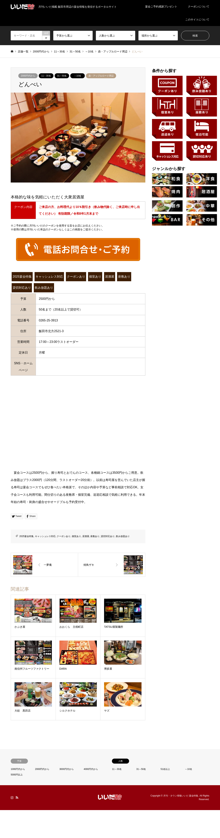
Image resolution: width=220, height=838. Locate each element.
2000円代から (28, 75)
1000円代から (18, 769)
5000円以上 (17, 774)
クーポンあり (76, 276)
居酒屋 (109, 276)
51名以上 (165, 769)
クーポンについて (198, 6)
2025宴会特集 (22, 276)
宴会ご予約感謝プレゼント (161, 6)
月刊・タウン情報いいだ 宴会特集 (180, 795)
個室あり (95, 276)
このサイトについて (197, 19)
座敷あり (124, 276)
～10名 (77, 75)
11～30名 (46, 75)
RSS (17, 797)
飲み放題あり (44, 287)
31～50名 (62, 75)
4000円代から (91, 769)
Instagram (12, 797)
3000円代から (66, 769)
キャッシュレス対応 (49, 276)
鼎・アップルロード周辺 (101, 75)
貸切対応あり (22, 287)
